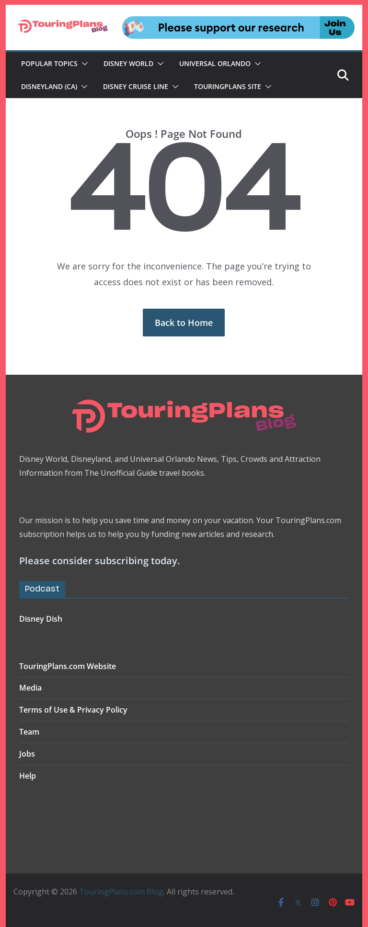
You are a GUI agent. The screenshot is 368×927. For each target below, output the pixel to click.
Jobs (27, 753)
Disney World (128, 63)
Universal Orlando (215, 63)
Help (27, 776)
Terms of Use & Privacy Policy (73, 709)
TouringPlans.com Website (67, 666)
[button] (83, 63)
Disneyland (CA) (49, 86)
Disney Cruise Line (135, 86)
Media (30, 687)
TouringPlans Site (227, 86)
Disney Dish (40, 619)
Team (29, 731)
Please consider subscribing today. (99, 560)
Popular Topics (49, 63)
